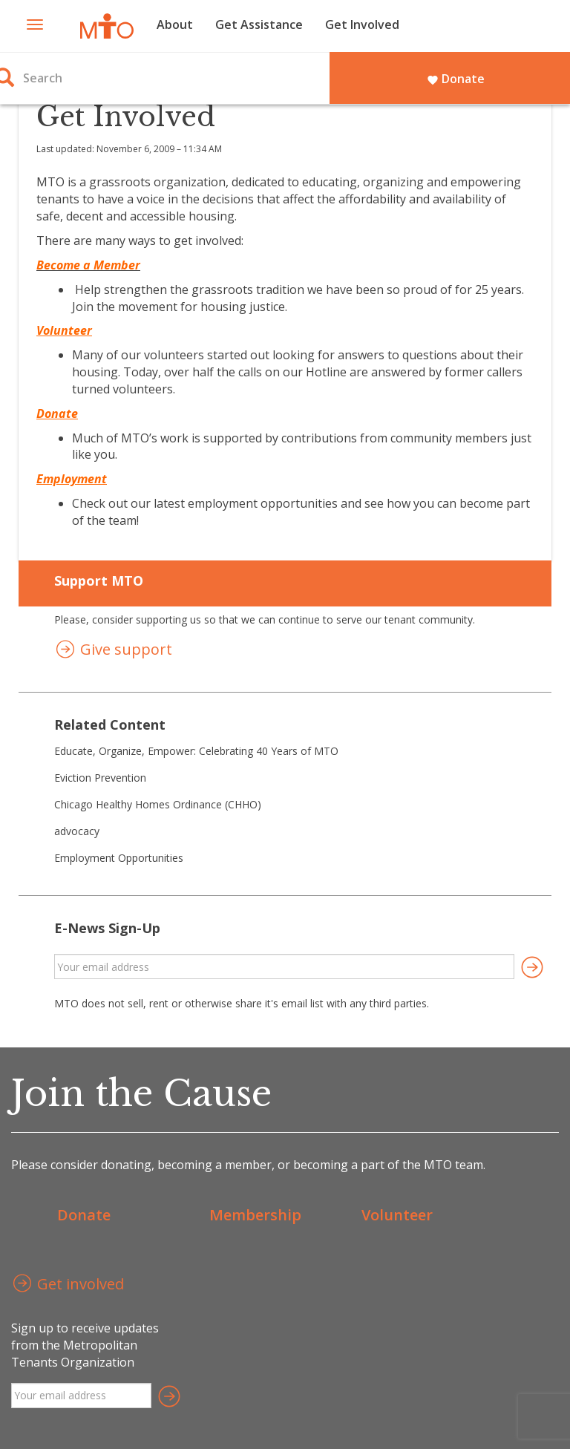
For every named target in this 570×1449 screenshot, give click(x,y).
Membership (255, 1215)
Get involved (67, 1285)
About (175, 24)
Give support (113, 650)
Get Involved (362, 24)
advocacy (76, 831)
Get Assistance (259, 24)
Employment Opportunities (118, 858)
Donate (456, 79)
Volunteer (397, 1215)
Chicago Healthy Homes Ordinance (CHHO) (157, 804)
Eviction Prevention (100, 778)
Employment (71, 479)
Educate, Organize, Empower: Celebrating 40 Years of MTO (196, 751)
